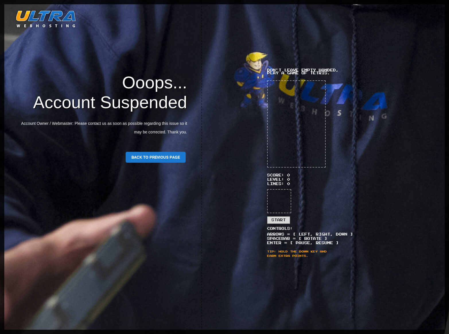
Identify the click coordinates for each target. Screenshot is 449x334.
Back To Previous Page (155, 157)
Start (278, 220)
